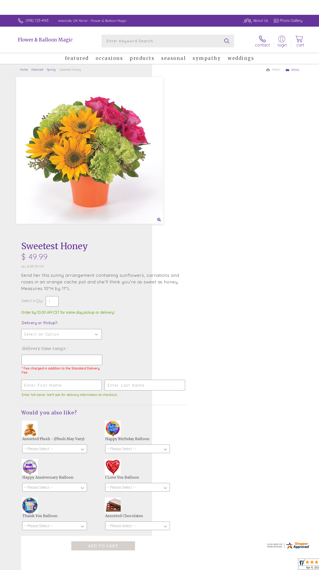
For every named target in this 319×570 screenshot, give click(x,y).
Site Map (290, 565)
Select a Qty (170, 135)
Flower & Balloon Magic (45, 40)
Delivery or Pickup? (178, 157)
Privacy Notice (229, 565)
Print (273, 70)
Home (24, 69)
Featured (37, 69)
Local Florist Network (262, 565)
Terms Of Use (202, 565)
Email (293, 70)
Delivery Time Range (182, 183)
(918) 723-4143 (37, 20)
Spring (51, 69)
